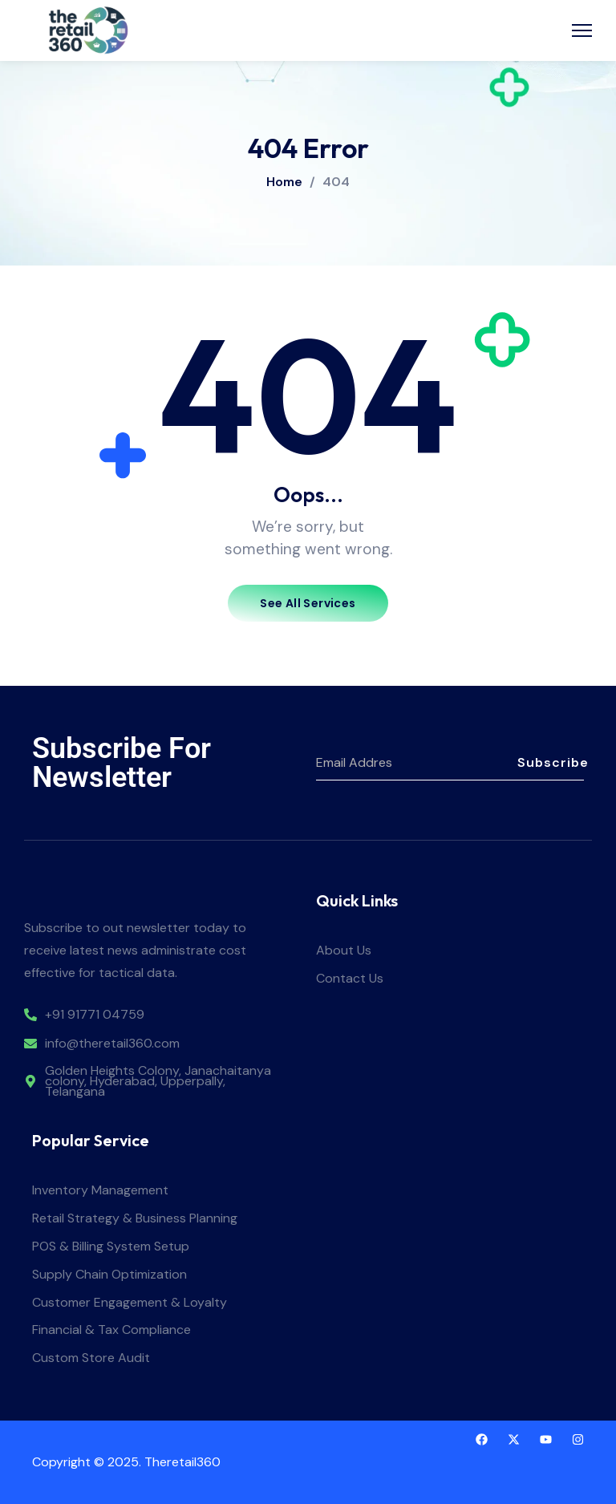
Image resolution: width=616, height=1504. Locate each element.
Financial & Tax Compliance (111, 1330)
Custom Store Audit (91, 1358)
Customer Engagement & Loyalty (129, 1303)
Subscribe (550, 762)
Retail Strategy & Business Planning (134, 1219)
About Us (343, 951)
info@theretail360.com (112, 1044)
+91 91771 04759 (94, 1015)
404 (336, 182)
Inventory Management (100, 1191)
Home (284, 181)
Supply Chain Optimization (109, 1275)
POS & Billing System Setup (110, 1247)
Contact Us (349, 979)
